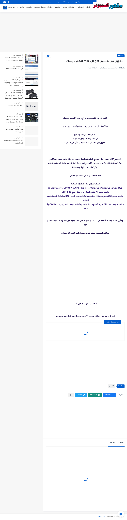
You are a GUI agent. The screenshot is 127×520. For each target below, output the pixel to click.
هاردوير (57, 8)
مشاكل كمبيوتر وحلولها (43, 8)
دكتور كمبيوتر (102, 517)
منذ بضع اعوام (17, 55)
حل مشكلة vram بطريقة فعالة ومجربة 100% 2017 (14, 59)
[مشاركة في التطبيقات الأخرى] (71, 395)
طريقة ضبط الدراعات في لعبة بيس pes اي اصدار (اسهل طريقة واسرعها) (14, 95)
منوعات (29, 8)
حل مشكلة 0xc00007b (14, 69)
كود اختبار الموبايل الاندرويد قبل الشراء (13, 142)
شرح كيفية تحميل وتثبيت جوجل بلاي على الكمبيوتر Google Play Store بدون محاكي (14, 120)
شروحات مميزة (9, 8)
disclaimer (50, 2)
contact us (87, 2)
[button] (109, 395)
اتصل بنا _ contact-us (15, 105)
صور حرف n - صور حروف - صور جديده (14, 130)
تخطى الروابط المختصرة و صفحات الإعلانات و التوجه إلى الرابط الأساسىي (13, 83)
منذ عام (18, 114)
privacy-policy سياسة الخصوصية (68, 2)
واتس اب (20, 8)
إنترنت (87, 8)
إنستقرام (80, 8)
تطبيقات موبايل (68, 8)
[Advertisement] (63, 32)
